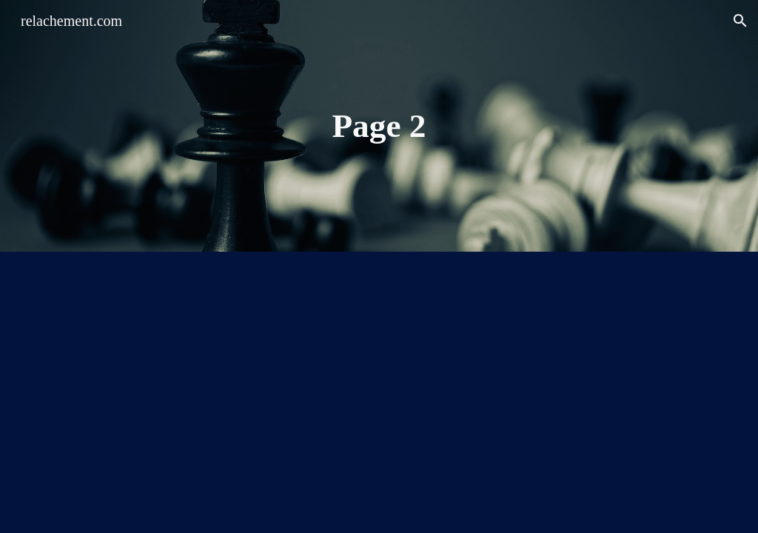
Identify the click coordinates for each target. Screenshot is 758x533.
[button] (740, 20)
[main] (378, 126)
